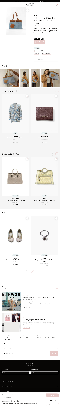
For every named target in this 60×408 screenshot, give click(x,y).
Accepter (52, 395)
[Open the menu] (2, 4)
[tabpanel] (16, 21)
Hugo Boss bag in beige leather (15, 200)
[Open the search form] (5, 4)
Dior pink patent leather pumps (15, 260)
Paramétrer (52, 405)
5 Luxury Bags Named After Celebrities (37, 320)
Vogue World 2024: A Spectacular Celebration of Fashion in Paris (39, 298)
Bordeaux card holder (44, 138)
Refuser (52, 400)
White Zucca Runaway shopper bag (44, 200)
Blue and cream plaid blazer (15, 138)
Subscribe (54, 353)
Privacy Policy (28, 357)
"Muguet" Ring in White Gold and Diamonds (44, 260)
